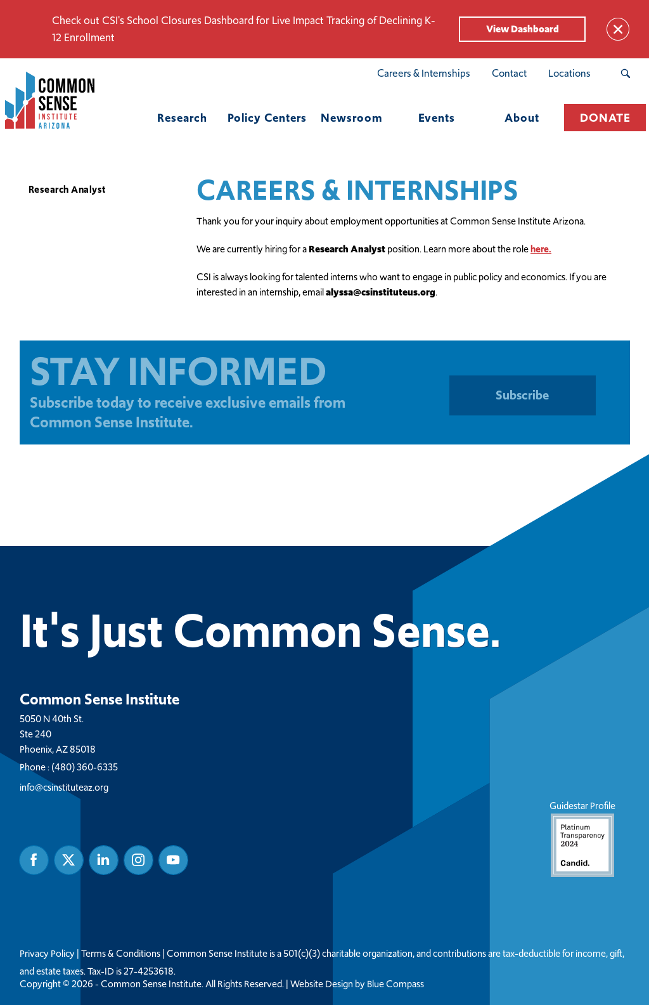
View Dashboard (522, 29)
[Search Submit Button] (625, 73)
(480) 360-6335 (84, 766)
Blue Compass (395, 983)
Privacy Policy (47, 953)
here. (540, 249)
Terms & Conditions (120, 953)
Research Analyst (67, 189)
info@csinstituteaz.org (64, 786)
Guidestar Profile (582, 837)
